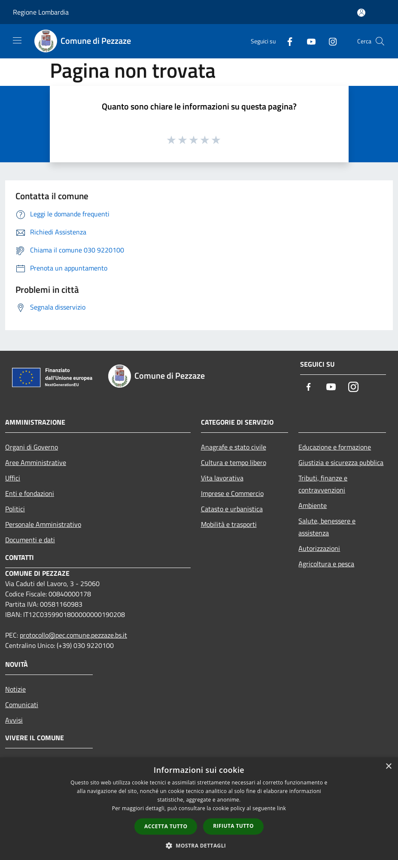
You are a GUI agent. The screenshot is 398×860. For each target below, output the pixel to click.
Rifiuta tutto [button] (233, 826)
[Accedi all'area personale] (361, 12)
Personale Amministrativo (43, 524)
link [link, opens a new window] (281, 808)
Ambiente (312, 505)
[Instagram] (329, 41)
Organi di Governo (31, 447)
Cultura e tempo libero (233, 462)
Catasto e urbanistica (232, 509)
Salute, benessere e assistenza (326, 527)
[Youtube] (307, 41)
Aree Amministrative (35, 462)
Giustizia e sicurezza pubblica (340, 462)
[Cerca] (380, 41)
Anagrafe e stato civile (233, 447)
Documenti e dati (30, 540)
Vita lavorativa (222, 478)
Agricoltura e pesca (326, 564)
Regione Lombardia (41, 12)
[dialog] (199, 808)
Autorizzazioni (319, 548)
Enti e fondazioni (29, 493)
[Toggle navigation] (17, 40)
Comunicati (21, 704)
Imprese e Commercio (232, 493)
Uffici (12, 478)
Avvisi (14, 720)
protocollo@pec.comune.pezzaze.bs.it (73, 635)
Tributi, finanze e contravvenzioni (322, 484)
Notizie (15, 689)
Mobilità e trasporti (229, 524)
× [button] (388, 766)
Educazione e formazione (334, 447)
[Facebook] (286, 41)
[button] (199, 845)
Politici (15, 509)
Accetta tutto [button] (165, 826)
